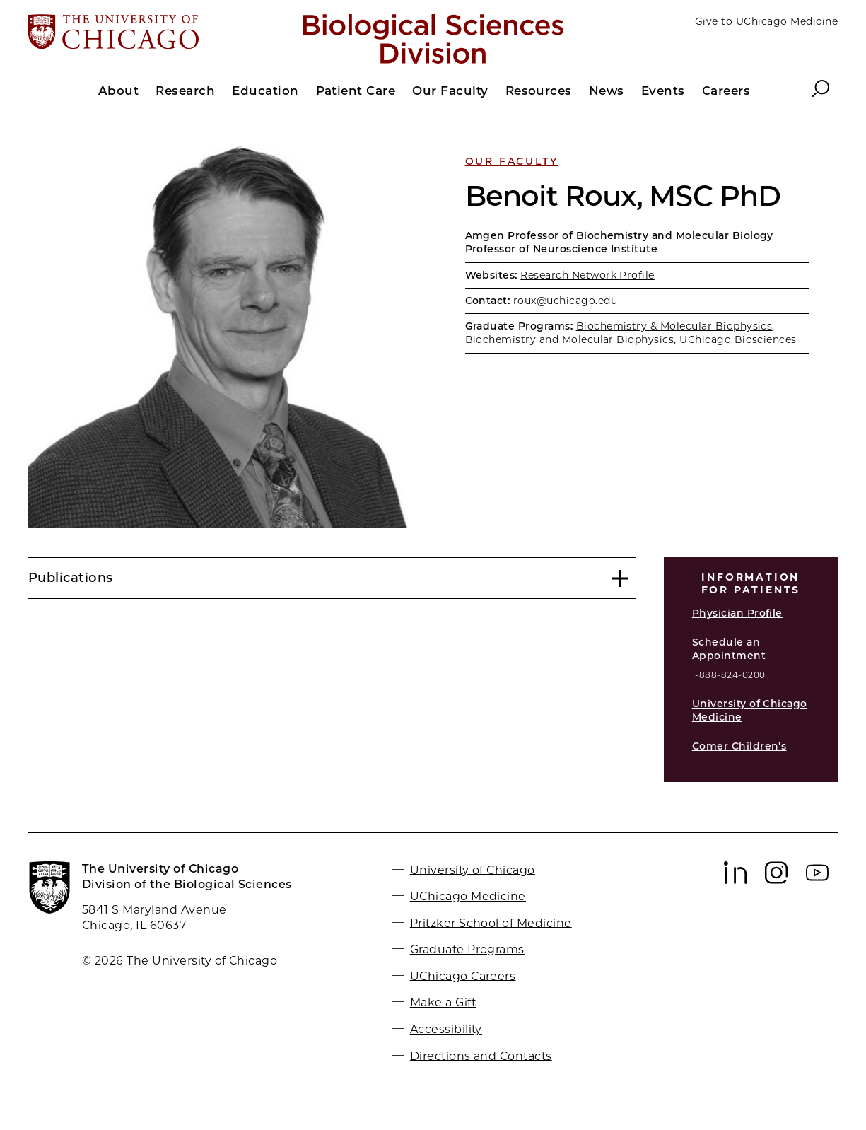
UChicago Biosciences (738, 339)
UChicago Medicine (468, 896)
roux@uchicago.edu (565, 300)
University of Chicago (472, 869)
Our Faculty (511, 161)
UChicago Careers (463, 975)
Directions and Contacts (481, 1055)
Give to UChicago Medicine (766, 21)
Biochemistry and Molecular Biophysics (569, 339)
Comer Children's (739, 746)
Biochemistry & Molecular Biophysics (674, 326)
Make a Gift (443, 1002)
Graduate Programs (467, 949)
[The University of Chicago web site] (160, 33)
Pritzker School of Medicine (491, 922)
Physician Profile (737, 613)
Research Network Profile (587, 275)
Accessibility (446, 1029)
